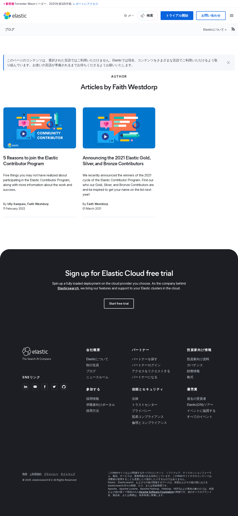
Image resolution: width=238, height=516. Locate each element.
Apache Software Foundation (156, 491)
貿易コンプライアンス (148, 417)
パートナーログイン (146, 365)
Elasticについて (213, 29)
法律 (135, 399)
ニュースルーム (97, 377)
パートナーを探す (144, 359)
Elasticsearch (68, 288)
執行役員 (92, 365)
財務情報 (193, 371)
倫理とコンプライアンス (149, 423)
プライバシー (141, 411)
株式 (190, 377)
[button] (228, 62)
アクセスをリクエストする (151, 371)
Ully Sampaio (16, 204)
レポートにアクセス (85, 3)
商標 (24, 473)
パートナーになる (144, 377)
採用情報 (92, 399)
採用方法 (92, 411)
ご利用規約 (35, 473)
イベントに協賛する (201, 411)
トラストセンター (144, 405)
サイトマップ (68, 473)
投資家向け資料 (198, 359)
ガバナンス (195, 365)
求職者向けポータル (100, 405)
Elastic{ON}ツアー (200, 405)
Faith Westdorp (38, 204)
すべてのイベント (199, 417)
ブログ (9, 29)
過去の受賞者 (196, 399)
